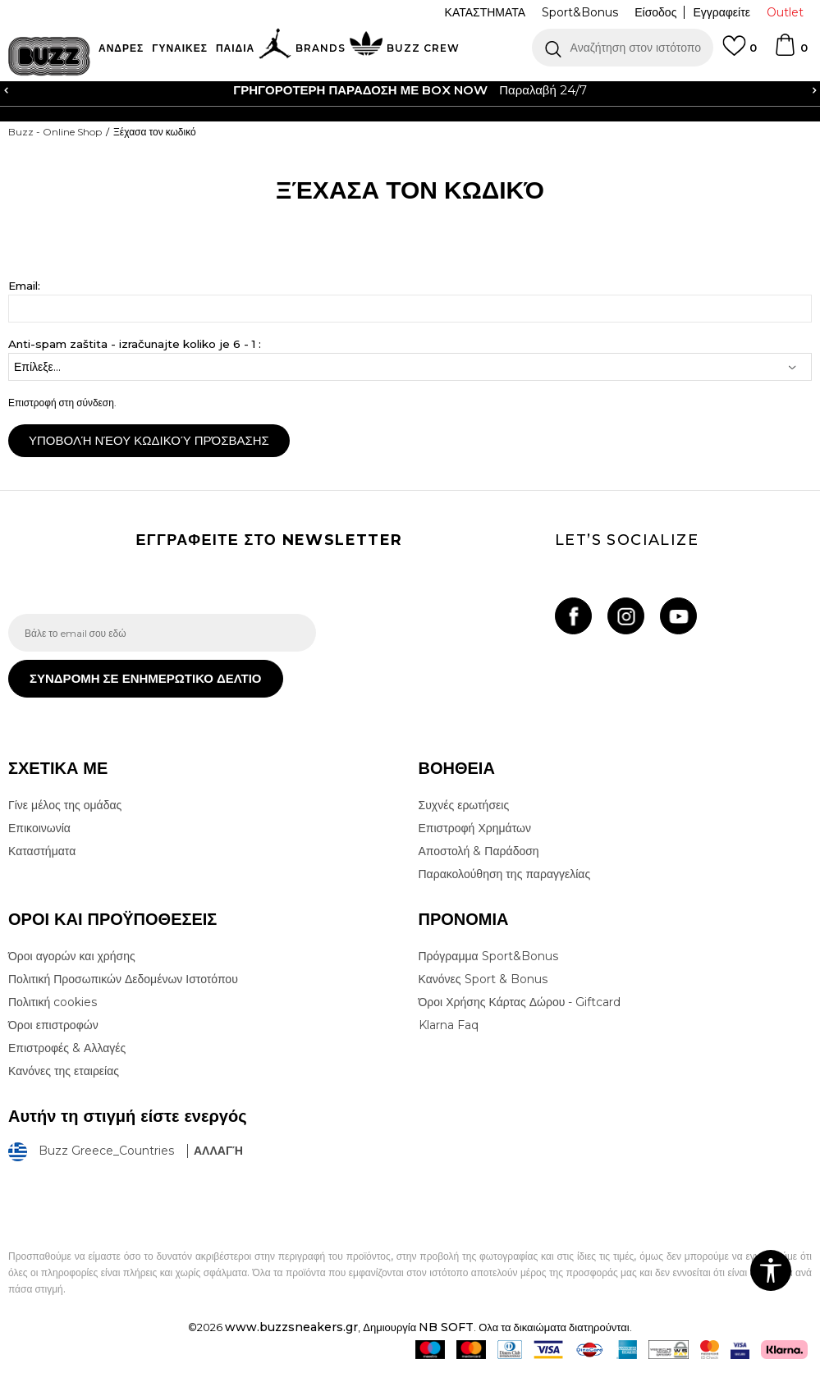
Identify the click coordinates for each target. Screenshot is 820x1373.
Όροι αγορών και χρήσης (71, 956)
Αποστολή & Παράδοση (479, 851)
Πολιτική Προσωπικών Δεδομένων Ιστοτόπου (123, 979)
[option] (410, 90)
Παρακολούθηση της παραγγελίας (505, 874)
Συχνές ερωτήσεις (464, 805)
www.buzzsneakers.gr (291, 1327)
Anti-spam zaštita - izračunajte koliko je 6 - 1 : (134, 344)
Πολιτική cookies (52, 1002)
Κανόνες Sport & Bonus (483, 979)
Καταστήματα (42, 851)
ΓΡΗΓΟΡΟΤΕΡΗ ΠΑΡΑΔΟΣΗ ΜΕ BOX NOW (360, 90)
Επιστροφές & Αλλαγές (67, 1048)
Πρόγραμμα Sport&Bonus (488, 956)
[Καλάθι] (790, 52)
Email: (24, 286)
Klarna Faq (449, 1025)
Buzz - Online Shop (55, 132)
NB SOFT (446, 1327)
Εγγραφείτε (721, 12)
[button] (622, 47)
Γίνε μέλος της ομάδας (64, 805)
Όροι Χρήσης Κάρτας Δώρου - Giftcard (520, 1002)
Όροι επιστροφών (53, 1025)
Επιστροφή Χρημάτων (475, 828)
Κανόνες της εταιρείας (63, 1071)
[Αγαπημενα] (739, 53)
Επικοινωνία (39, 828)
